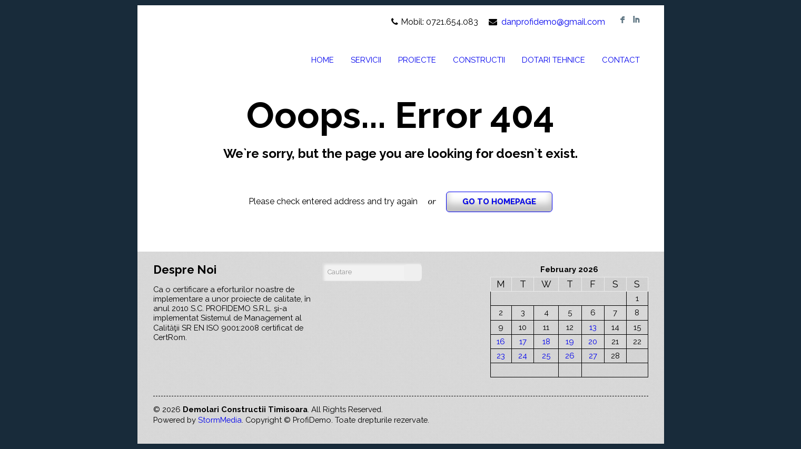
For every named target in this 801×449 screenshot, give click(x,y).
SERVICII (366, 60)
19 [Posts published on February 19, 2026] (570, 341)
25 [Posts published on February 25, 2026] (546, 355)
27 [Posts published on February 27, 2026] (593, 355)
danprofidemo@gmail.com (553, 22)
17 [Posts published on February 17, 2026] (523, 341)
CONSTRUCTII (479, 60)
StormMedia (220, 419)
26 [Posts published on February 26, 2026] (570, 355)
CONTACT (621, 60)
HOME (322, 60)
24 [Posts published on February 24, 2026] (522, 355)
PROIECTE (417, 60)
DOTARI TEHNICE (553, 60)
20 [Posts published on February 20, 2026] (592, 341)
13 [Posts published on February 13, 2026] (593, 327)
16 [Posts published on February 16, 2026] (501, 341)
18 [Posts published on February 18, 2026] (546, 341)
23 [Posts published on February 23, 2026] (501, 355)
